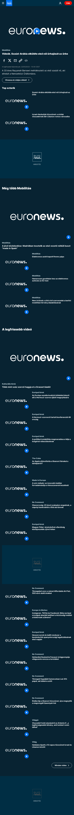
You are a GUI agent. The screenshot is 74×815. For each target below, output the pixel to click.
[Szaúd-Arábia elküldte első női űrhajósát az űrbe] (52, 100)
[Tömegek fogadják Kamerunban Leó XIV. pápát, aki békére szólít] (52, 686)
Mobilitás (6, 243)
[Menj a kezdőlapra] (9, 3)
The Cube (36, 458)
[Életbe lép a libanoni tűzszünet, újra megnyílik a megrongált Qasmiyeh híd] (52, 708)
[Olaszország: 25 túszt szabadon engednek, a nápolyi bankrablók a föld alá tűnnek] (52, 512)
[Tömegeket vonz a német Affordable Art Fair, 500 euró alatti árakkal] (52, 598)
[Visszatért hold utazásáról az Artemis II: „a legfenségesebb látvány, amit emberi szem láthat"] (52, 730)
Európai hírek (38, 392)
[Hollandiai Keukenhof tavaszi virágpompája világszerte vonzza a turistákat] (52, 664)
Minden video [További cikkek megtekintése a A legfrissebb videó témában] (61, 765)
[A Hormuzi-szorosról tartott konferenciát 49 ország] (52, 424)
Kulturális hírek (9, 384)
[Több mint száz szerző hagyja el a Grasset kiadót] (37, 387)
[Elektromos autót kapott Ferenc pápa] (52, 264)
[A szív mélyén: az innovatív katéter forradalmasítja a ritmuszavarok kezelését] (52, 490)
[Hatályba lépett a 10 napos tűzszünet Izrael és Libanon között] (52, 752)
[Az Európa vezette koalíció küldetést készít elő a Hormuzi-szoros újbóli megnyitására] (52, 402)
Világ (34, 742)
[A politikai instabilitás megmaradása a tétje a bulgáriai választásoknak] (52, 446)
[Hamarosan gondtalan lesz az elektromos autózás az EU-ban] (52, 285)
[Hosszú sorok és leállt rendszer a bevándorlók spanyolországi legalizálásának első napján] (52, 642)
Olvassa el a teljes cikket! (16, 80)
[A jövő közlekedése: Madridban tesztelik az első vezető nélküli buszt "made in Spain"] (37, 247)
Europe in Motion (39, 610)
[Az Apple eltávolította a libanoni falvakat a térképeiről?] (52, 468)
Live (68, 3)
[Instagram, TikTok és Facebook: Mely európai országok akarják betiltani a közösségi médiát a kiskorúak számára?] (52, 620)
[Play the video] (37, 31)
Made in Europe (39, 480)
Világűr (35, 720)
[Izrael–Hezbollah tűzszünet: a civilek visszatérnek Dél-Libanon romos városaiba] (52, 122)
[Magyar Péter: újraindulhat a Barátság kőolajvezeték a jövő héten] (52, 534)
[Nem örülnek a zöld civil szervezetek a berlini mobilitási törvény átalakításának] (52, 307)
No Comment (38, 502)
